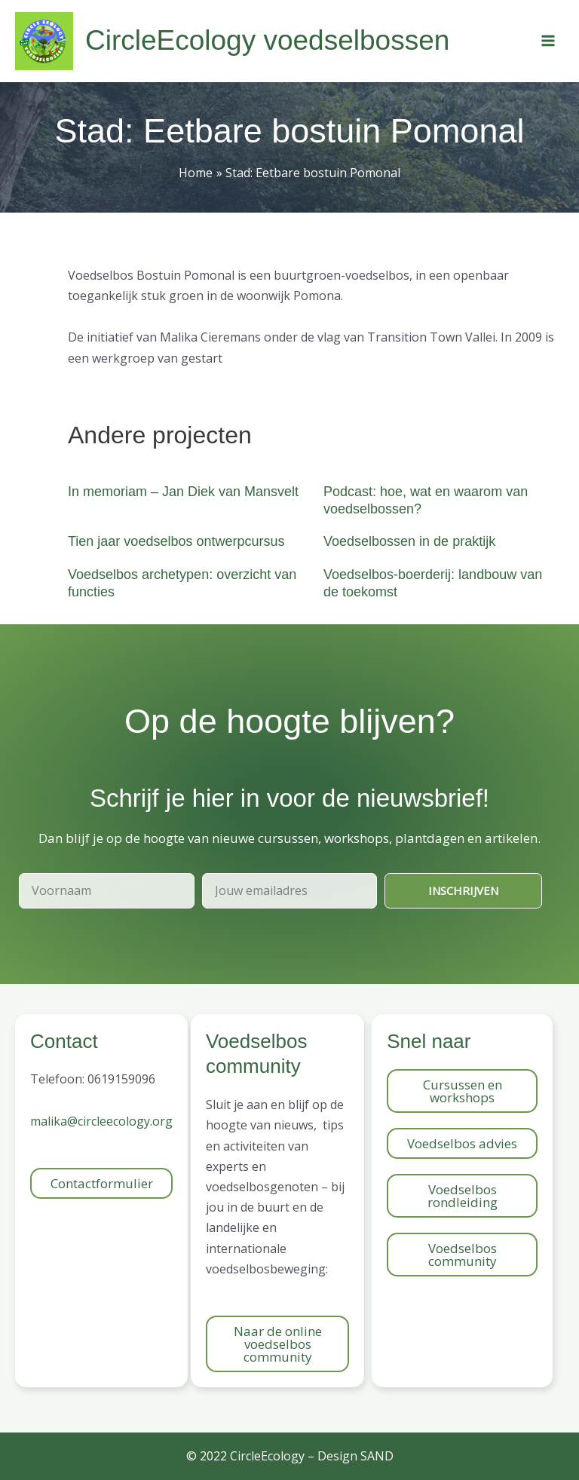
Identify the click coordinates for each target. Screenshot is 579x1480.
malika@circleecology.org (101, 1121)
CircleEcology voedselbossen (267, 40)
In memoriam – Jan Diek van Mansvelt (183, 491)
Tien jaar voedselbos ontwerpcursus (176, 541)
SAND (377, 1456)
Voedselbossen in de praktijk (409, 541)
